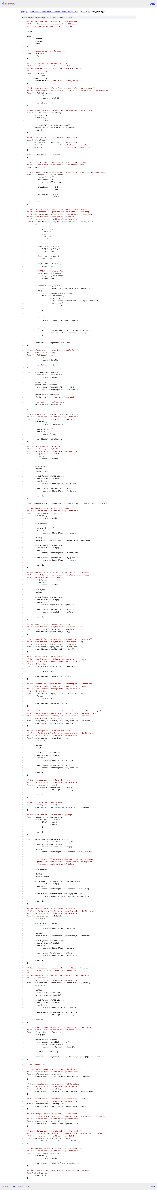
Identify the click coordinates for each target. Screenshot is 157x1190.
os (89, 11)
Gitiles (14, 1186)
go (22, 11)
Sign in (152, 4)
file (69, 17)
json (153, 1186)
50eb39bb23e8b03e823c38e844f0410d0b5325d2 (54, 11)
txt (147, 1186)
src (84, 11)
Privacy (20, 1186)
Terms (27, 1186)
